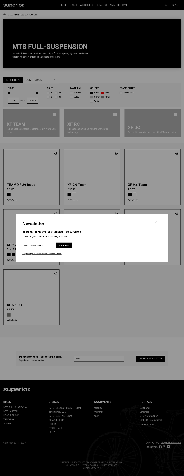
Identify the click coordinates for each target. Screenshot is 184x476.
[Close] (156, 222)
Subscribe (64, 245)
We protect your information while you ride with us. (42, 254)
